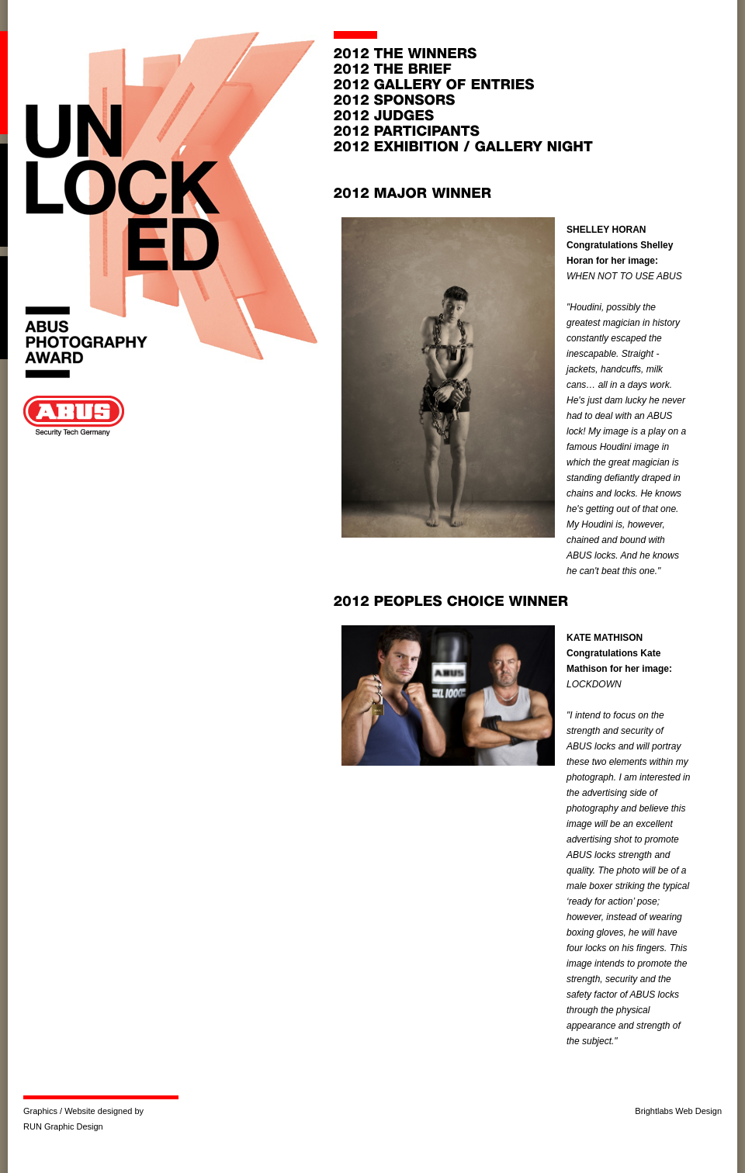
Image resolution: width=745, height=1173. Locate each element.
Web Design (698, 1111)
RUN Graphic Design (63, 1126)
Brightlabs (654, 1111)
